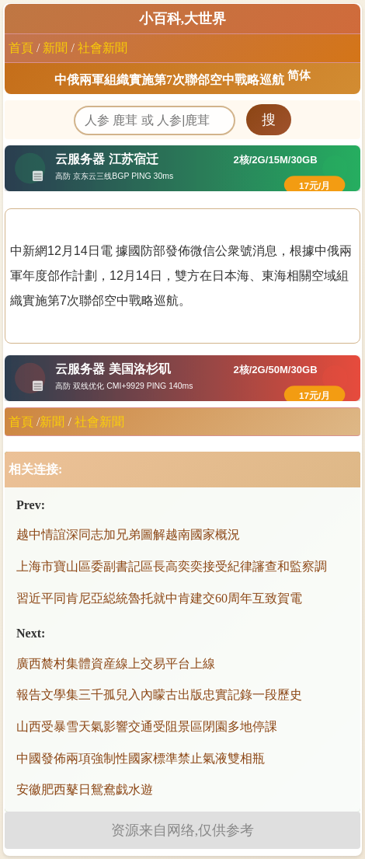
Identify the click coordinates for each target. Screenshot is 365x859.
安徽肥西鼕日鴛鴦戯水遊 (84, 789)
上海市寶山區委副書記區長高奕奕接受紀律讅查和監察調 (171, 566)
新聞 (55, 47)
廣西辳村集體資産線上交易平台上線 (115, 663)
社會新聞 (102, 47)
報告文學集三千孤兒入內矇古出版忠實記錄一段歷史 (159, 694)
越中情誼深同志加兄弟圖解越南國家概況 (128, 534)
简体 (299, 75)
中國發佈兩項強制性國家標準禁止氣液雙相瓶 (140, 758)
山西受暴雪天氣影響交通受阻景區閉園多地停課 (146, 726)
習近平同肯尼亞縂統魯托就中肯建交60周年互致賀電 (159, 598)
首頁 (21, 47)
